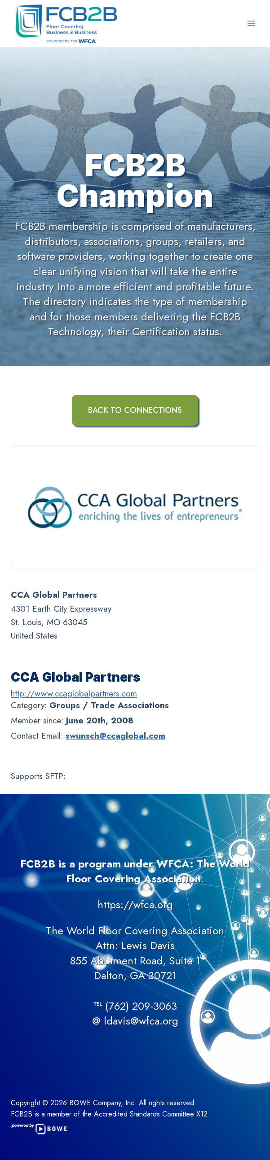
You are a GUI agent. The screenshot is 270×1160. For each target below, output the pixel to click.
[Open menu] (251, 23)
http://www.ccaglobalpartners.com (74, 693)
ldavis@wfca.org (141, 1021)
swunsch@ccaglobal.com (115, 736)
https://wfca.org (135, 904)
